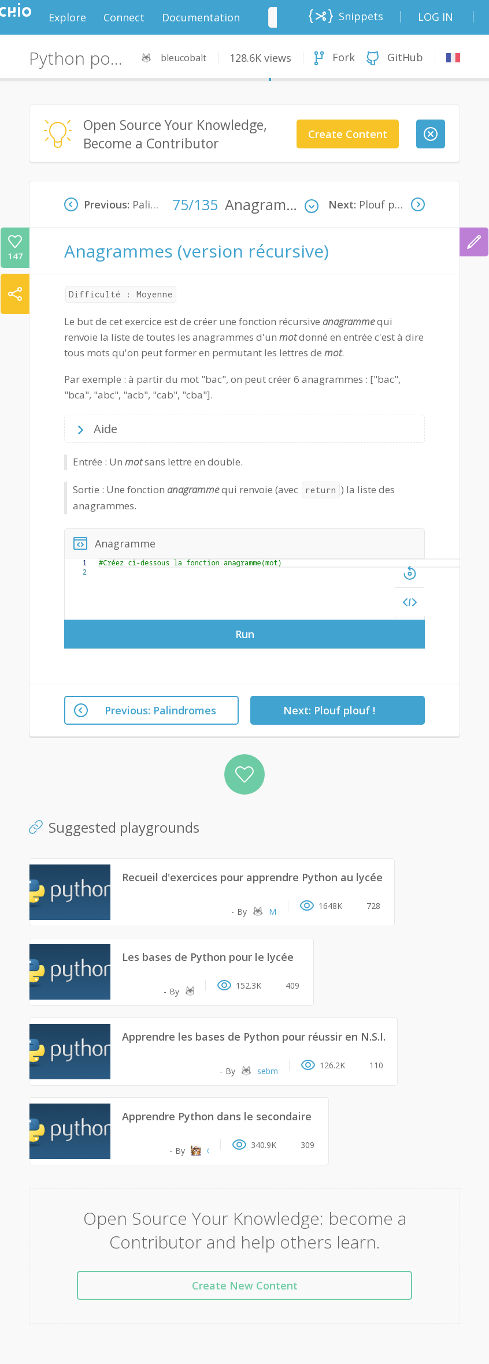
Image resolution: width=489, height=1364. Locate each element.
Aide (104, 429)
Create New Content (245, 1285)
